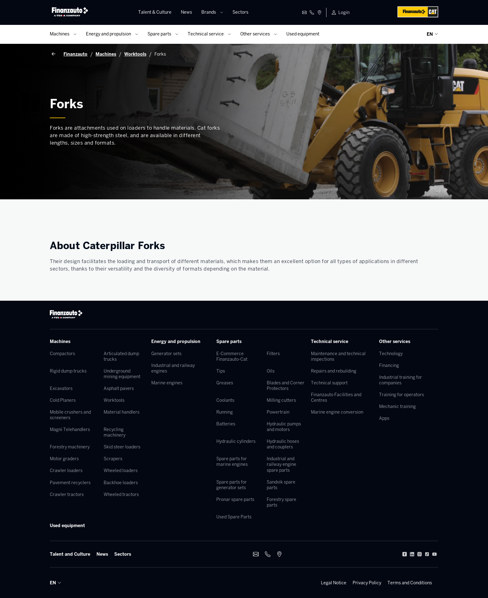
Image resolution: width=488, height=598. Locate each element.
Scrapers (113, 458)
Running (224, 412)
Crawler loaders (66, 470)
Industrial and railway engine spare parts (281, 464)
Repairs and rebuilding (333, 371)
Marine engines (166, 383)
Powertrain (278, 412)
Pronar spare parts (235, 499)
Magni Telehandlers (70, 429)
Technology (391, 353)
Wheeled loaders (121, 470)
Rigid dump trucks (68, 371)
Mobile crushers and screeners (70, 414)
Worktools (114, 400)
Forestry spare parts (281, 502)
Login (344, 12)
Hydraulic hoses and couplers (283, 444)
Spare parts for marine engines (232, 461)
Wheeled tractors (121, 494)
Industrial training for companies (400, 380)
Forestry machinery (70, 447)
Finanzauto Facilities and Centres (336, 397)
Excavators (61, 388)
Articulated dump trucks (121, 356)
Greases (224, 383)
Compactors (62, 353)
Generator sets (166, 353)
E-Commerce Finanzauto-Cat (231, 356)
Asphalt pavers (119, 388)
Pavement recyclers (70, 482)
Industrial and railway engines (173, 368)
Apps (384, 418)
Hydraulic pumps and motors (284, 426)
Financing (389, 365)
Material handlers (121, 412)
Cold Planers (63, 400)
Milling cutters (281, 400)
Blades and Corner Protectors (285, 385)
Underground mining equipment (122, 373)
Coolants (225, 400)
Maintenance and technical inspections (338, 356)
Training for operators (401, 394)
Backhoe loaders (121, 482)
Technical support (329, 383)
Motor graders (64, 458)
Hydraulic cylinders (236, 441)
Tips (220, 371)
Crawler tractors (67, 494)
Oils (270, 371)
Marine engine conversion (337, 412)
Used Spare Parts (233, 517)
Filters (273, 353)
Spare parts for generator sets (231, 484)
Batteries (225, 424)
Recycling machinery (114, 432)
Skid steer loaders (122, 447)
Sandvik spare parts (281, 484)
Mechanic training (397, 406)
